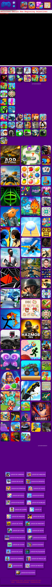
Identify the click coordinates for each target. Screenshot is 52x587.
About (13, 582)
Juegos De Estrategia (15, 489)
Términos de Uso (35, 582)
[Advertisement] (36, 96)
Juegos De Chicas (36, 489)
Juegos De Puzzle (15, 496)
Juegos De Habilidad (36, 475)
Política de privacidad (22, 582)
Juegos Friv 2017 (6, 5)
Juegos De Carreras (15, 475)
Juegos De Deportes (35, 482)
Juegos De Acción (14, 482)
